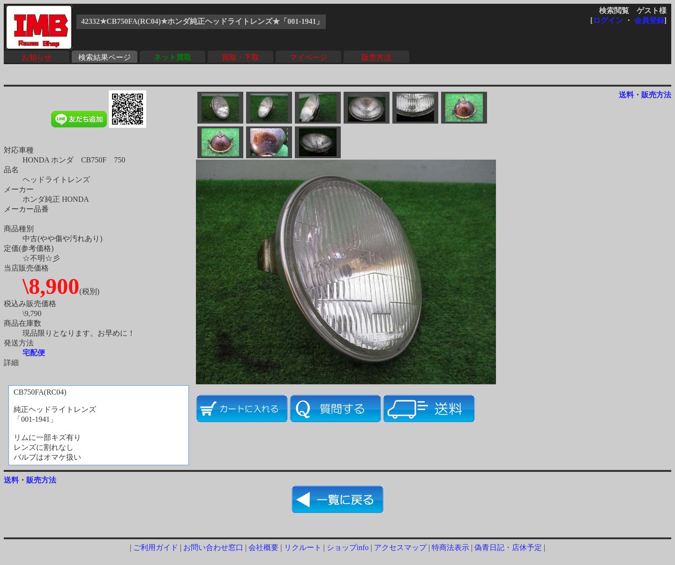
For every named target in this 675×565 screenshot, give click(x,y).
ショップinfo (348, 547)
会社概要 (263, 547)
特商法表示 (450, 547)
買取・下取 (240, 57)
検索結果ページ (104, 57)
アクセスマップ (400, 547)
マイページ (308, 57)
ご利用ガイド (155, 547)
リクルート (303, 547)
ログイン (608, 20)
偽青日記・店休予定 (508, 547)
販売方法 (376, 57)
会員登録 (649, 20)
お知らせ (37, 57)
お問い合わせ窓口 (213, 547)
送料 (626, 95)
